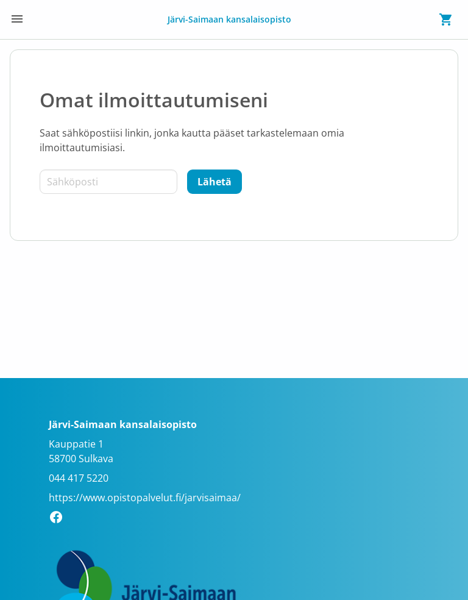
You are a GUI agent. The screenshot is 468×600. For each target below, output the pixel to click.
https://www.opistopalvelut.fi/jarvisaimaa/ (145, 497)
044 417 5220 (78, 478)
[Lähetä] (214, 182)
